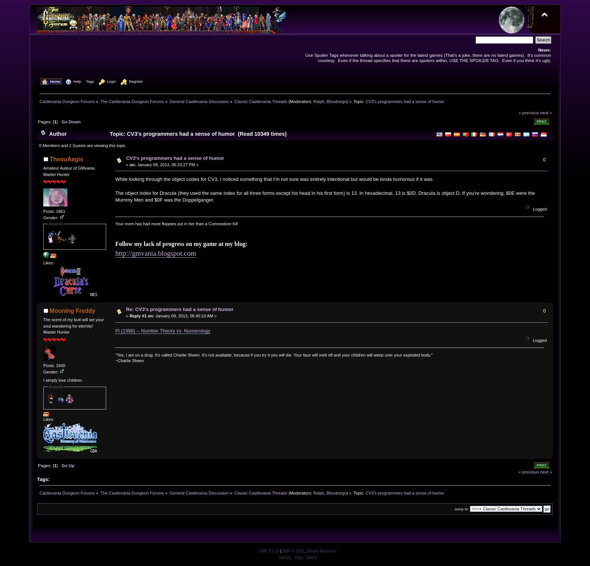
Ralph (318, 101)
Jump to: (462, 509)
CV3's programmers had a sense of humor (175, 158)
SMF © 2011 (293, 551)
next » (546, 112)
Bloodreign (337, 101)
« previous (529, 112)
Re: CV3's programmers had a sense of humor (180, 309)
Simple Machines (321, 551)
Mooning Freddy (72, 311)
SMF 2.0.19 (269, 551)
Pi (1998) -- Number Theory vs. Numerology (162, 331)
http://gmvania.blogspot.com (155, 253)
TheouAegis (66, 159)
